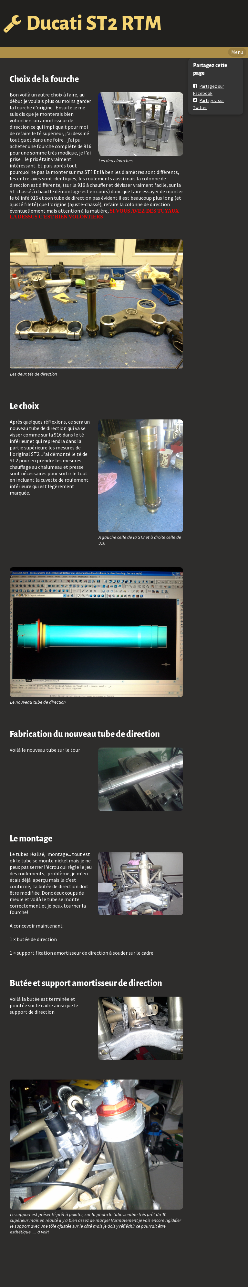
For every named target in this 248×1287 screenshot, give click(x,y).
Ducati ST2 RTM (94, 23)
